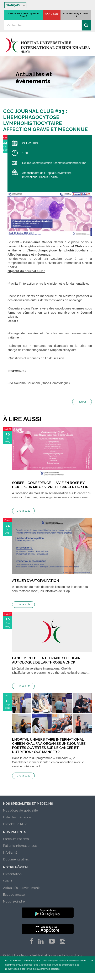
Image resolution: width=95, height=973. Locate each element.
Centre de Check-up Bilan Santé (23, 15)
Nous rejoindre (14, 901)
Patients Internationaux (20, 846)
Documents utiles (16, 859)
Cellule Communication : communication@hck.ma (54, 163)
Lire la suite (23, 510)
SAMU (7, 881)
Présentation (12, 874)
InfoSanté (10, 852)
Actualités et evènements (21, 888)
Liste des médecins (17, 817)
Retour (82, 401)
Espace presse (14, 895)
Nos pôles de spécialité (20, 810)
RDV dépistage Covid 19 (76, 15)
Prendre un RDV (15, 824)
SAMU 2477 (51, 13)
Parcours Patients (16, 839)
